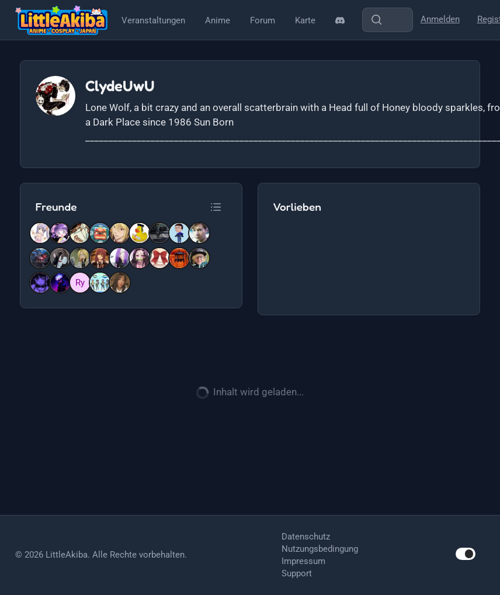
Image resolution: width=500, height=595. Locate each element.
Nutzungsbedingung (320, 549)
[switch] (465, 554)
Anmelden (440, 19)
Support (297, 573)
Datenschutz (306, 536)
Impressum (303, 561)
